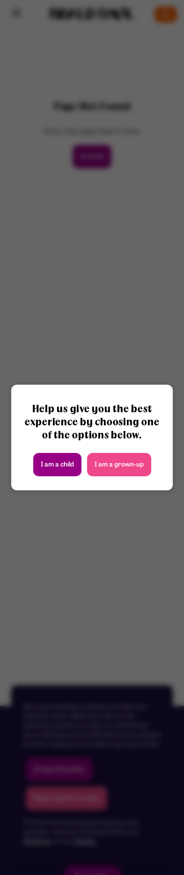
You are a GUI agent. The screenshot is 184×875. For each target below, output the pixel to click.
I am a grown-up (119, 464)
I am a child (57, 464)
